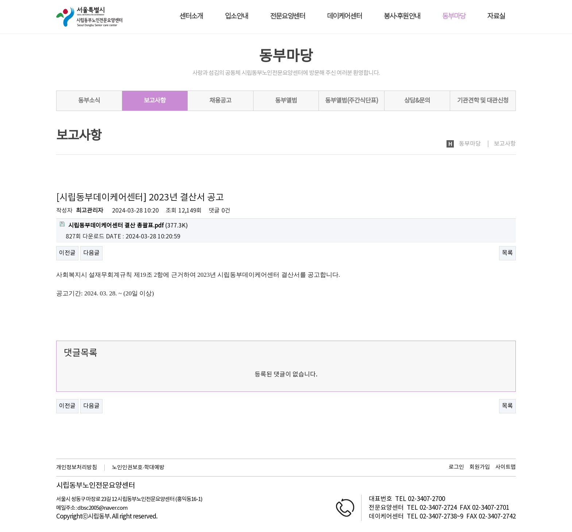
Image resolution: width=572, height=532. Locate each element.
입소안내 (236, 16)
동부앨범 (286, 100)
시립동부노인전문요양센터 (95, 486)
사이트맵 (505, 467)
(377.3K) (124, 225)
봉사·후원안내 (402, 16)
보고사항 (155, 100)
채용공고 (220, 100)
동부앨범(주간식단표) (351, 100)
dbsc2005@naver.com (102, 508)
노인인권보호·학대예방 (138, 467)
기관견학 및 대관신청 (483, 100)
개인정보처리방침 (76, 467)
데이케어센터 (344, 16)
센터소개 (191, 16)
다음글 (91, 253)
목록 (507, 253)
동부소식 (89, 100)
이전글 (67, 253)
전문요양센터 (287, 16)
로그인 (456, 467)
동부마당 (453, 16)
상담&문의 (417, 100)
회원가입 (479, 467)
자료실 (496, 16)
